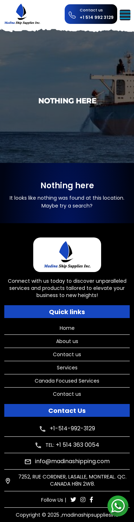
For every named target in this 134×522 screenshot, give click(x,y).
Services (67, 367)
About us (67, 341)
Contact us (67, 354)
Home (67, 328)
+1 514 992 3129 (97, 17)
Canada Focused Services (67, 380)
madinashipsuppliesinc (90, 514)
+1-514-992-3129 (72, 428)
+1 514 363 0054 (77, 445)
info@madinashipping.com (72, 461)
